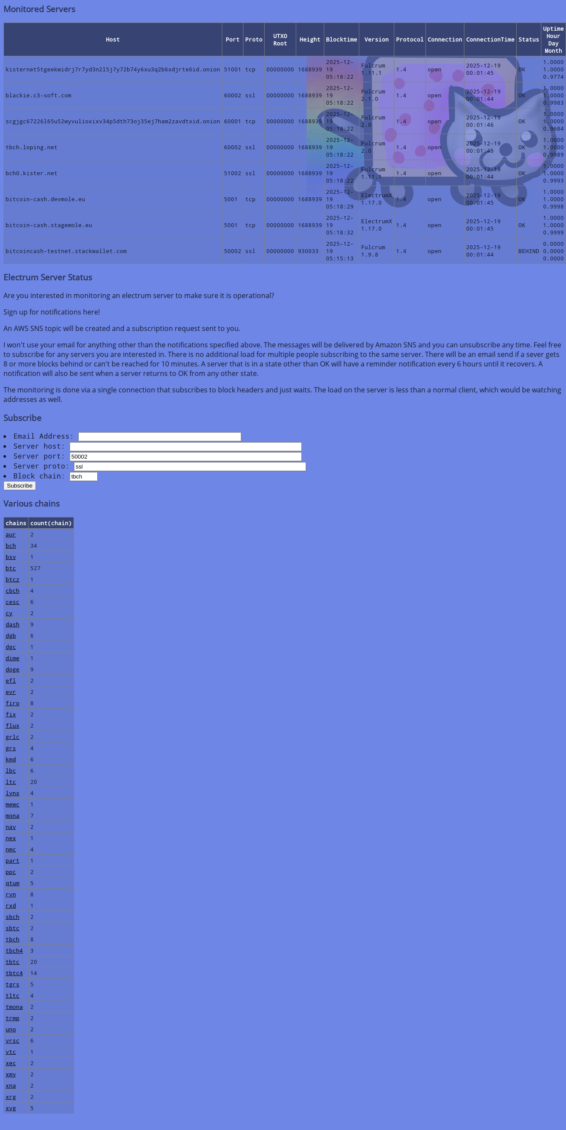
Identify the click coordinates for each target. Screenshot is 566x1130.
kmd (11, 759)
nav (11, 826)
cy (9, 612)
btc (11, 567)
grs (11, 747)
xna (11, 1085)
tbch (12, 939)
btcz (12, 579)
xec (11, 1062)
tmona (14, 1006)
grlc (12, 736)
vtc (11, 1051)
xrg (11, 1096)
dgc (11, 646)
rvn (11, 894)
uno (11, 1029)
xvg (11, 1107)
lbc (11, 770)
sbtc (12, 927)
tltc (12, 995)
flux (12, 725)
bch (11, 545)
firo (12, 702)
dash (12, 624)
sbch (12, 916)
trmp (12, 1017)
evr (11, 691)
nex (11, 837)
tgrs (12, 984)
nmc (11, 849)
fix (11, 714)
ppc (11, 871)
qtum (12, 882)
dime (12, 657)
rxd (11, 905)
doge (12, 669)
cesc (12, 601)
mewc (12, 804)
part (12, 860)
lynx (12, 792)
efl (11, 680)
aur (11, 534)
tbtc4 (14, 972)
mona (12, 815)
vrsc (12, 1040)
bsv (11, 556)
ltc (11, 781)
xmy (11, 1074)
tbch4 (14, 950)
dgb (11, 635)
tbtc (12, 961)
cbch (12, 590)
